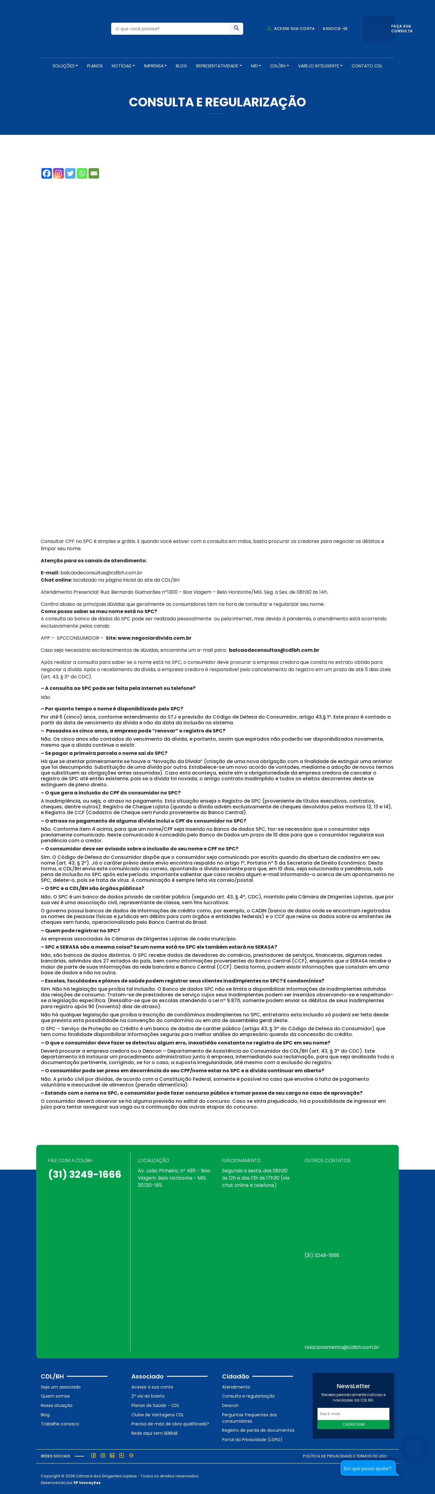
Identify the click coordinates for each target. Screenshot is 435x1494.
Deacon (230, 1404)
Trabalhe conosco (60, 1423)
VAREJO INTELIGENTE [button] (318, 66)
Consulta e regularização (248, 1395)
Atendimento (236, 1385)
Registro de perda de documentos (258, 1429)
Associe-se (335, 28)
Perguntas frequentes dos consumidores (249, 1416)
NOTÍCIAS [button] (121, 66)
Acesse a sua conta (152, 1385)
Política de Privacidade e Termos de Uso (345, 1455)
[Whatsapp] (82, 172)
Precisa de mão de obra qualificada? (170, 1423)
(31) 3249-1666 (84, 1173)
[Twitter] (70, 172)
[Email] (94, 172)
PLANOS (95, 66)
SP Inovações (87, 1481)
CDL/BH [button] (277, 66)
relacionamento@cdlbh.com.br (341, 1346)
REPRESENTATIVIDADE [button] (217, 66)
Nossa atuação (56, 1404)
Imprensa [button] (153, 66)
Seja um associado (61, 1385)
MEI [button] (254, 66)
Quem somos (55, 1395)
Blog (181, 66)
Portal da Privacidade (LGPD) (252, 1438)
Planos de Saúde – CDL (155, 1404)
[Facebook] (46, 172)
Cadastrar (354, 1423)
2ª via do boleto (148, 1395)
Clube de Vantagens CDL (157, 1413)
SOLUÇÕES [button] (64, 66)
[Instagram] (58, 172)
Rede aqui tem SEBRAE (154, 1432)
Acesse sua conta (291, 28)
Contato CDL (367, 66)
